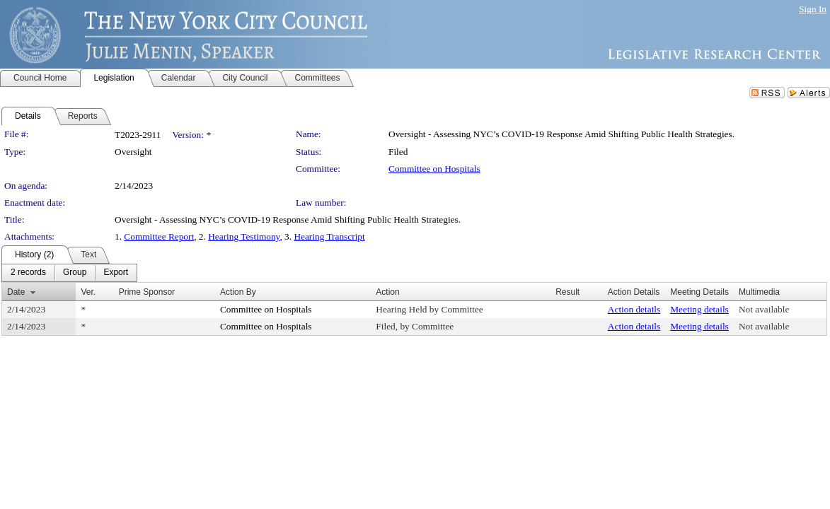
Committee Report (159, 236)
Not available (764, 309)
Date (16, 292)
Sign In (812, 9)
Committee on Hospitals (434, 168)
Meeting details (699, 309)
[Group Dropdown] (74, 272)
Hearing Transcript (329, 236)
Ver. (88, 292)
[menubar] (69, 273)
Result (567, 292)
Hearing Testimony (243, 236)
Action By (238, 292)
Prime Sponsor (147, 292)
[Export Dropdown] (116, 272)
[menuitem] (28, 272)
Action (387, 292)
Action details (634, 309)
